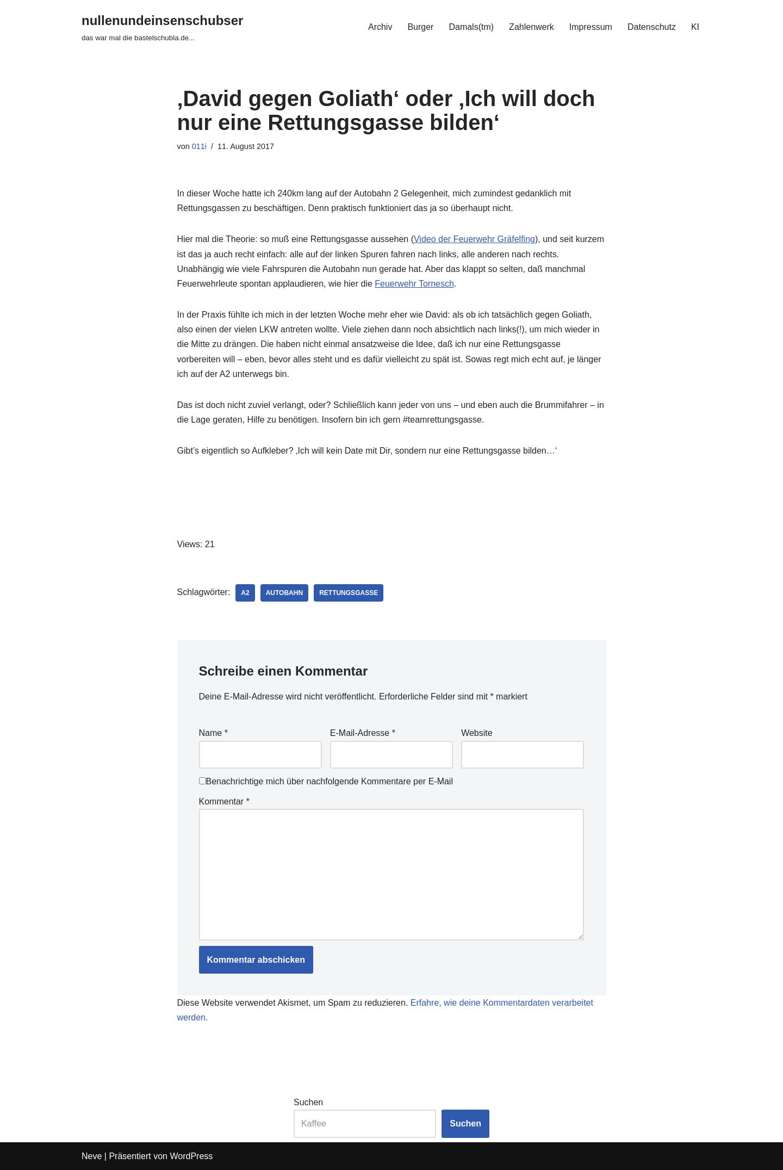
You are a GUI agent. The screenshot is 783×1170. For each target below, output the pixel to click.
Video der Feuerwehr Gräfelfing (474, 239)
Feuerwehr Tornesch (414, 283)
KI (695, 27)
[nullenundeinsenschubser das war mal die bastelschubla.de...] (162, 27)
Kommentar (224, 801)
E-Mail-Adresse (362, 733)
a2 (245, 593)
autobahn (284, 593)
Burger (420, 27)
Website (477, 733)
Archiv (380, 27)
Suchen (308, 1102)
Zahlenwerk (531, 27)
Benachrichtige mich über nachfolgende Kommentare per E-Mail (326, 781)
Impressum (590, 27)
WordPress (191, 1156)
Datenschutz (651, 27)
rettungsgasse (348, 593)
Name (213, 733)
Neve (92, 1156)
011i (199, 146)
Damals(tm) (471, 27)
